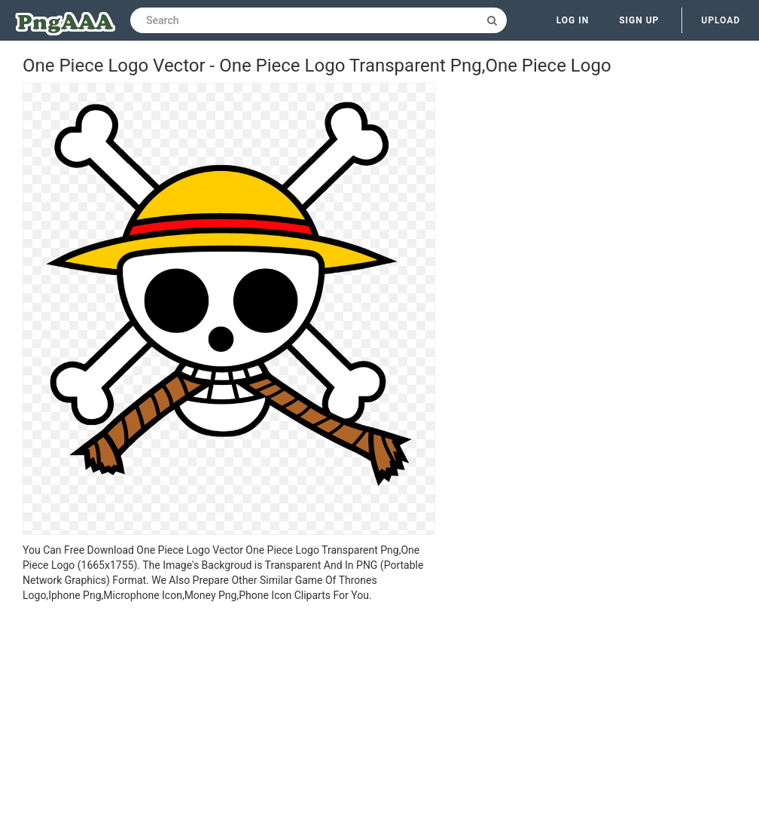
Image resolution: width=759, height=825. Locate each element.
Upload (720, 20)
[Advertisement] (229, 715)
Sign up (639, 20)
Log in (573, 20)
